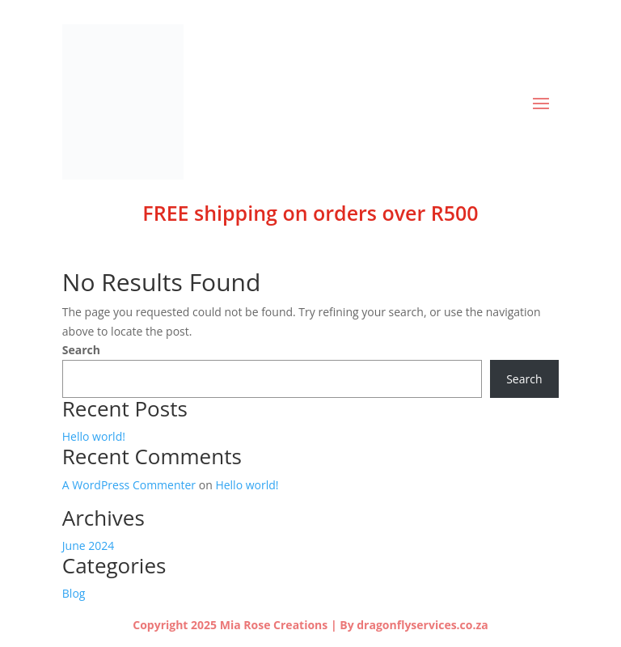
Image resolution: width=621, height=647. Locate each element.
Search (81, 349)
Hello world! (93, 436)
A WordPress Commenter (129, 485)
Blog (74, 593)
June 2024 (88, 545)
